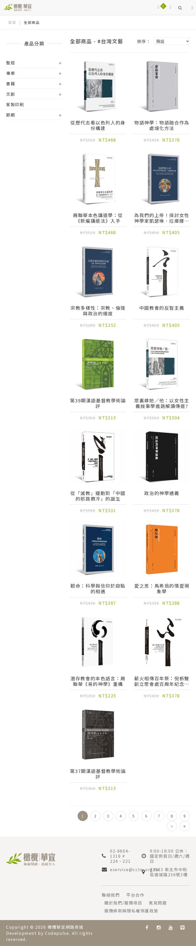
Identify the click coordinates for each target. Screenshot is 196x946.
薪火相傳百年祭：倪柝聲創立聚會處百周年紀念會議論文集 (161, 681)
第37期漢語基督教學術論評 (98, 773)
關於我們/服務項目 (123, 903)
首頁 (12, 22)
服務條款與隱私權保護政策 (131, 911)
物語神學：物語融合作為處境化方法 (161, 125)
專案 (10, 73)
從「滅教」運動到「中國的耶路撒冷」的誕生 (98, 495)
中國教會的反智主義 (161, 308)
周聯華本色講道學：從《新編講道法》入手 (98, 217)
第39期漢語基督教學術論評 (98, 403)
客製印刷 (15, 104)
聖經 (10, 63)
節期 (10, 115)
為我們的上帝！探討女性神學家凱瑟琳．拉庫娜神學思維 (161, 217)
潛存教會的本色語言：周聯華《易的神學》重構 (98, 681)
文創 (10, 94)
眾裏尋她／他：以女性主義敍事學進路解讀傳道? (161, 403)
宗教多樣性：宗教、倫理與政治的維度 (98, 310)
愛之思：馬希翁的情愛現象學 (161, 588)
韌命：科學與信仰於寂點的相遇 (98, 588)
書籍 (10, 83)
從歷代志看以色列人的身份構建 (98, 125)
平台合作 (135, 895)
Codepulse (57, 933)
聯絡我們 (111, 895)
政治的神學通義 (161, 493)
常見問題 (158, 903)
